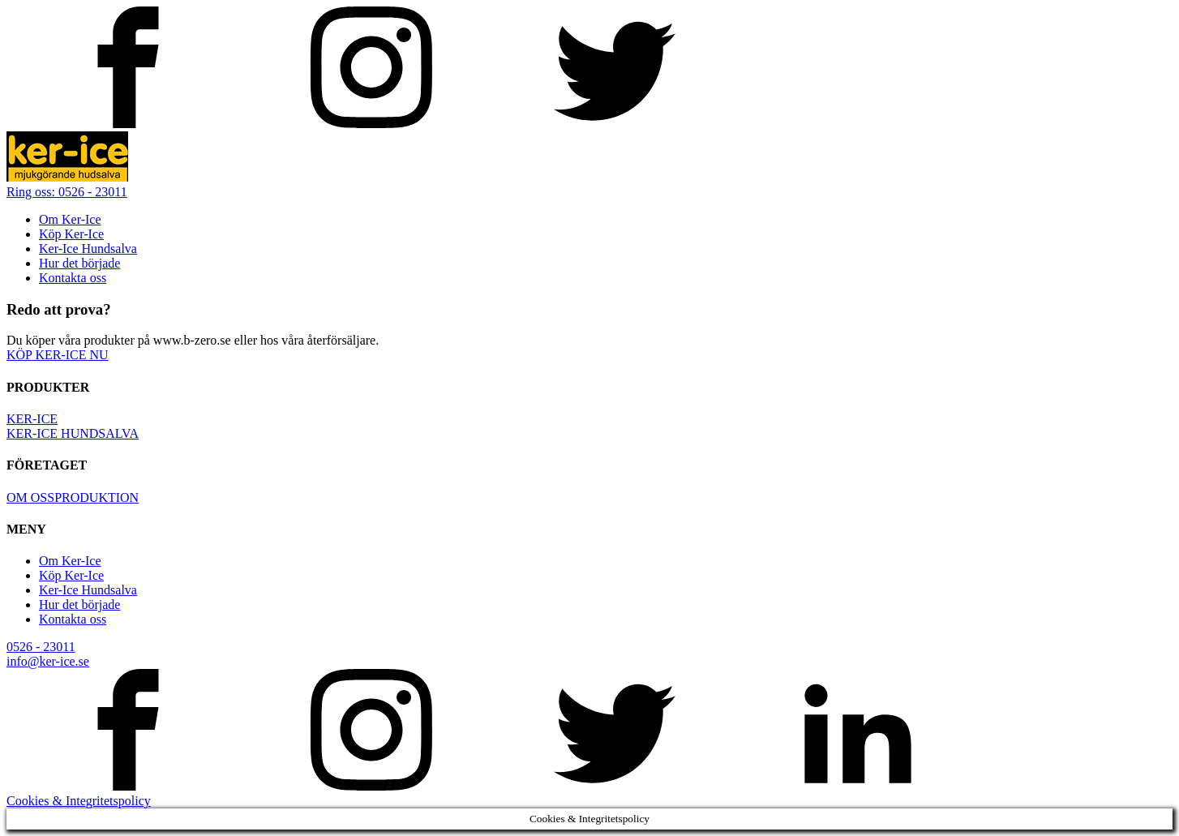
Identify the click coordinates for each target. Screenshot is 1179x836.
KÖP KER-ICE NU (57, 355)
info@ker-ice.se (47, 661)
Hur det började (79, 263)
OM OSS (30, 497)
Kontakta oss (72, 278)
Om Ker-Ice (70, 219)
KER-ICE (32, 419)
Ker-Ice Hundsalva (88, 248)
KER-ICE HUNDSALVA (72, 433)
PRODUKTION (96, 497)
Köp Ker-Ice (71, 234)
